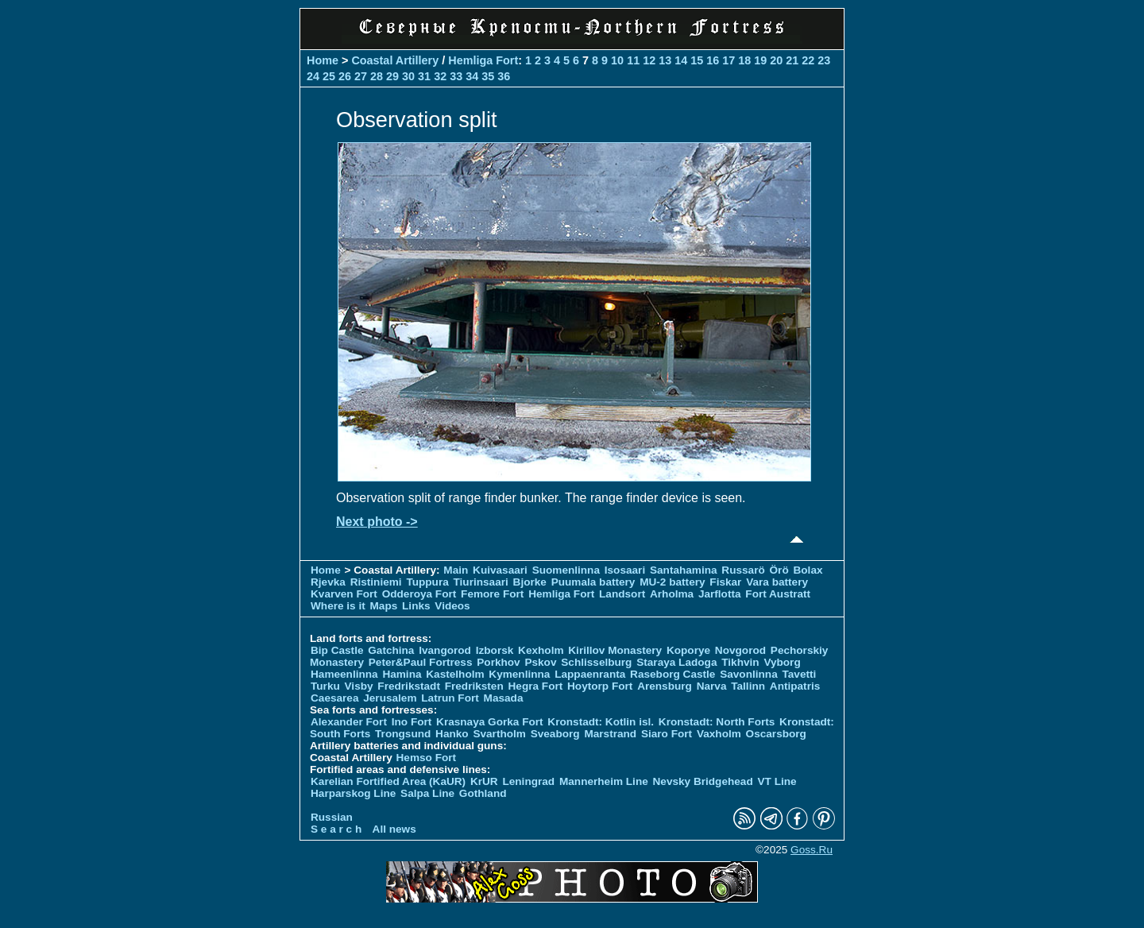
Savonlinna (749, 674)
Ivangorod (445, 650)
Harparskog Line (353, 793)
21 (792, 60)
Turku (325, 686)
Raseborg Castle (672, 674)
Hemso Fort (426, 758)
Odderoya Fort (419, 594)
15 (696, 60)
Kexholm (540, 650)
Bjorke (530, 582)
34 (472, 76)
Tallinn (748, 686)
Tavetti (799, 674)
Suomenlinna (566, 570)
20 (776, 60)
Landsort (622, 594)
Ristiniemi (376, 582)
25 (329, 76)
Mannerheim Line (603, 781)
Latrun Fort (450, 698)
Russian (332, 817)
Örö (779, 570)
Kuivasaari (500, 570)
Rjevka (328, 582)
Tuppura (427, 582)
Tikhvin (740, 662)
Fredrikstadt (408, 686)
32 (440, 76)
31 (424, 76)
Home (322, 60)
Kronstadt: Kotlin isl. (600, 722)
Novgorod (740, 650)
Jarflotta (719, 594)
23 (823, 60)
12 (649, 60)
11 (633, 60)
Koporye (688, 650)
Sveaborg (555, 734)
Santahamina (683, 570)
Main (455, 570)
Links (416, 606)
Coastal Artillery (395, 60)
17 (728, 60)
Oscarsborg (776, 734)
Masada (504, 698)
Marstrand (610, 734)
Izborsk (495, 650)
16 (712, 60)
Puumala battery (593, 582)
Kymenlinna (519, 674)
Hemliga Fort (483, 60)
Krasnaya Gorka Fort (489, 722)
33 (456, 76)
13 (665, 60)
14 (680, 60)
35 (487, 76)
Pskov (540, 662)
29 (392, 76)
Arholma (672, 594)
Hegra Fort (535, 686)
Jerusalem (389, 698)
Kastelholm (455, 674)
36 (503, 76)
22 (808, 60)
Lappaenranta (590, 674)
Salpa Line (427, 793)
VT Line (777, 781)
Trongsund (403, 734)
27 (360, 76)
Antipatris (795, 686)
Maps (384, 606)
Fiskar (725, 582)
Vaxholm (719, 734)
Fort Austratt (777, 594)
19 (760, 60)
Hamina (401, 674)
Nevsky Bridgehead (703, 781)
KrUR (484, 781)
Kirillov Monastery (615, 650)
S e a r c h (336, 829)
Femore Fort (492, 594)
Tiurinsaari (481, 582)
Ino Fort (412, 722)
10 (617, 60)
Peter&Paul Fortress (421, 662)
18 (744, 60)
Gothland (483, 793)
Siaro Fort (666, 734)
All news (394, 829)
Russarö (742, 570)
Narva (712, 686)
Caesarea (334, 698)
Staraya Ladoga (676, 662)
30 (408, 76)
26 (344, 76)
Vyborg (781, 662)
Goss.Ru (811, 850)
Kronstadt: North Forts (718, 722)
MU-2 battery (672, 582)
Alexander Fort (349, 722)
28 (376, 76)
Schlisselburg (596, 662)
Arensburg (664, 686)
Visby (359, 686)
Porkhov (498, 662)
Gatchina (391, 650)
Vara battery (777, 582)
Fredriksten (474, 686)
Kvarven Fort (344, 594)
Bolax (807, 570)
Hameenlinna (344, 674)
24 (313, 76)
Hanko (452, 734)
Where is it (338, 606)
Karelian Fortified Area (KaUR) (388, 781)
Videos (452, 606)
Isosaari (625, 570)
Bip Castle (337, 650)
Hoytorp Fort (599, 686)
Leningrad (528, 781)
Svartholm (499, 734)
